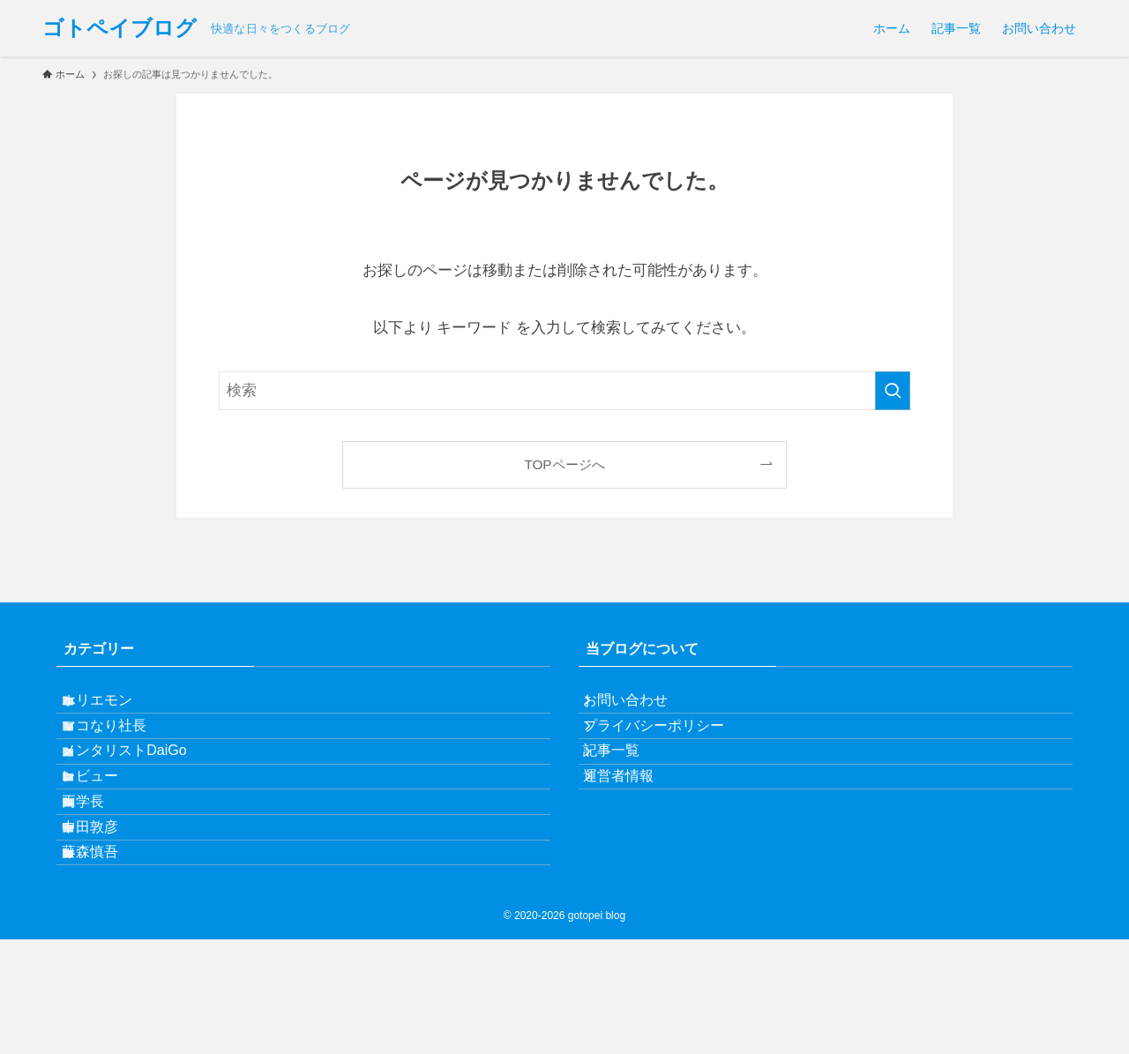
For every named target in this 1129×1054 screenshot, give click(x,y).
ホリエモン (116, 707)
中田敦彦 (109, 916)
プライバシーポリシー (670, 750)
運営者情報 (635, 833)
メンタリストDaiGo (143, 791)
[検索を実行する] (892, 390)
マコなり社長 (123, 750)
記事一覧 (628, 791)
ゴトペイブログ (119, 28)
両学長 (102, 875)
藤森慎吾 (109, 959)
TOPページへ (564, 464)
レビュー (109, 833)
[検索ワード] (564, 390)
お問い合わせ (642, 707)
